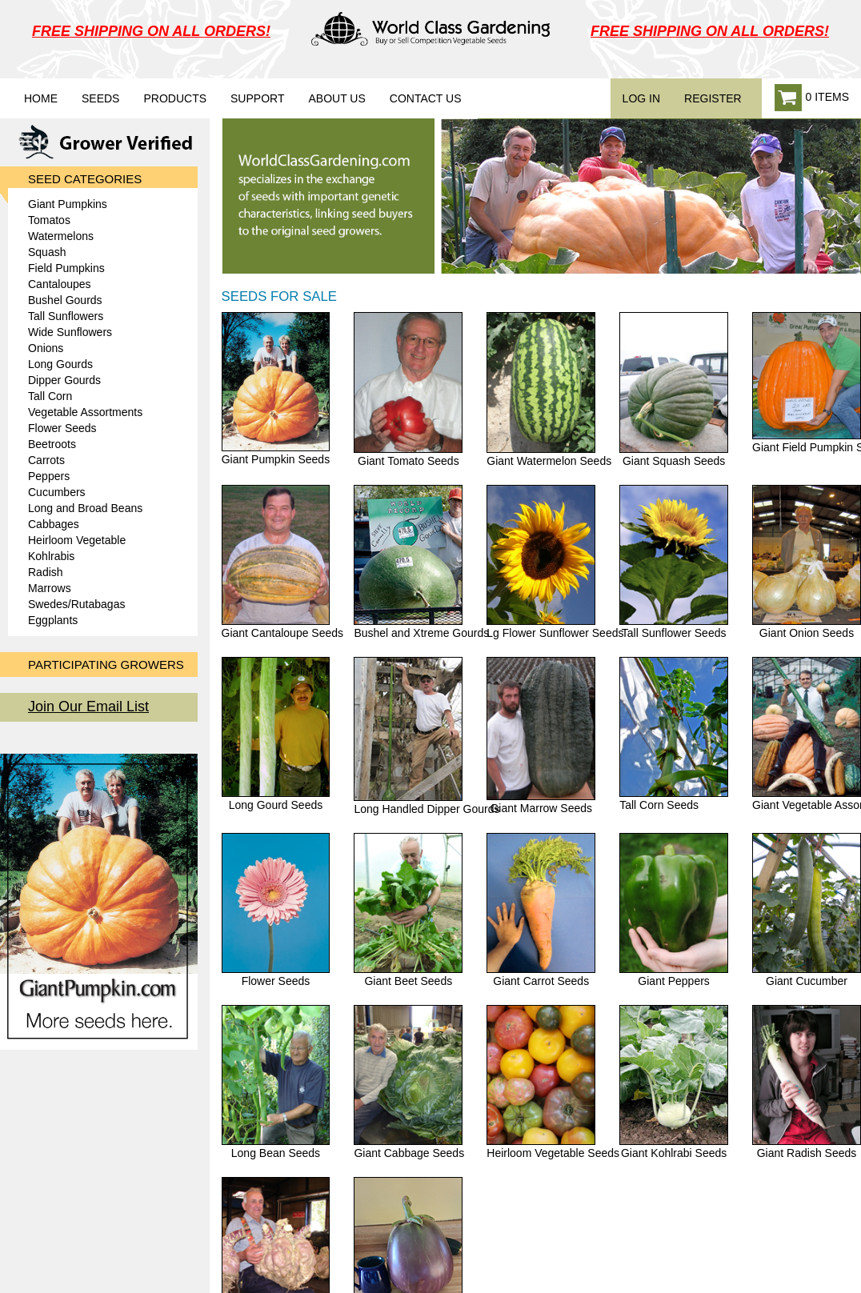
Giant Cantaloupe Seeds (283, 562)
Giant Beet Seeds (408, 910)
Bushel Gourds (65, 300)
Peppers (49, 476)
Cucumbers (57, 492)
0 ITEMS (811, 98)
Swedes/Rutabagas (76, 604)
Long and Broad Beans (85, 508)
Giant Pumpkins (67, 204)
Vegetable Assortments (85, 412)
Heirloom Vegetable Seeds (553, 1082)
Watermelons (61, 236)
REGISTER (713, 98)
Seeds (100, 98)
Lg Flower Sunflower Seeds (555, 562)
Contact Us (426, 98)
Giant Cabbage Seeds (409, 1082)
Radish (45, 572)
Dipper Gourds (64, 380)
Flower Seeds (62, 428)
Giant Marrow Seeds (541, 736)
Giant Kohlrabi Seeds (673, 1082)
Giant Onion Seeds (806, 562)
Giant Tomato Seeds (408, 389)
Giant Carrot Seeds (541, 910)
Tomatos (49, 220)
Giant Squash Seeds (673, 389)
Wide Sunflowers (70, 332)
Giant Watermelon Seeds (549, 389)
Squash (47, 252)
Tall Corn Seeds (673, 734)
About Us (336, 98)
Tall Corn (50, 396)
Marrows (49, 588)
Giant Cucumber (806, 910)
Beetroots (52, 444)
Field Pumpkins (66, 268)
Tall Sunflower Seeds (673, 562)
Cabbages (53, 524)
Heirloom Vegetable (77, 540)
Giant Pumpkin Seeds (276, 388)
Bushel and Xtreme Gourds (421, 562)
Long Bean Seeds (276, 1082)
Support (257, 98)
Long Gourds (60, 364)
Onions (45, 348)
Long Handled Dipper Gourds (426, 736)
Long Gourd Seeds (276, 734)
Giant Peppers (673, 910)
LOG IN (641, 98)
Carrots (46, 460)
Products (174, 98)
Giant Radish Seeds (806, 1082)
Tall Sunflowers (65, 316)
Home (41, 98)
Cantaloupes (59, 284)
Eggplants (53, 620)
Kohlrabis (51, 556)
